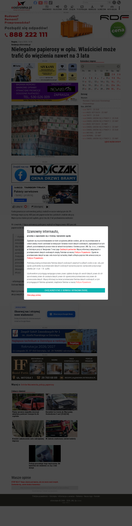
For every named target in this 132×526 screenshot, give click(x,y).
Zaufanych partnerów (68, 249)
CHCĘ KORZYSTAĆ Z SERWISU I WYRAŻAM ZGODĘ (66, 290)
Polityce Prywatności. (83, 282)
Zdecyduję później (34, 295)
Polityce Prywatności (83, 252)
